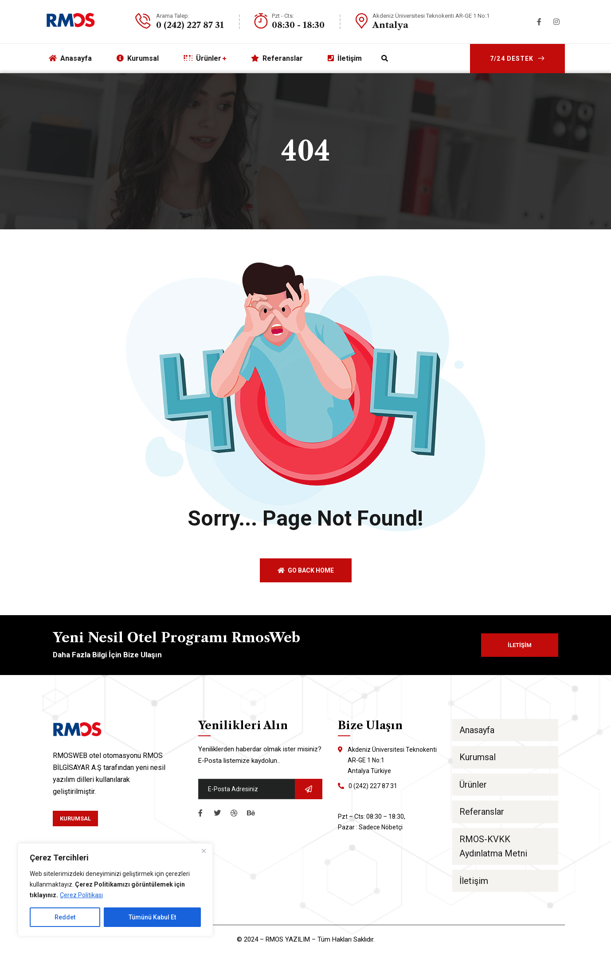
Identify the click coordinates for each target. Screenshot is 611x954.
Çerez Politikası (81, 895)
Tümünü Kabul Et (152, 917)
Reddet (65, 917)
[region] (115, 889)
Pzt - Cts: (283, 15)
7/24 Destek (517, 59)
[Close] (203, 850)
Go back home (306, 570)
